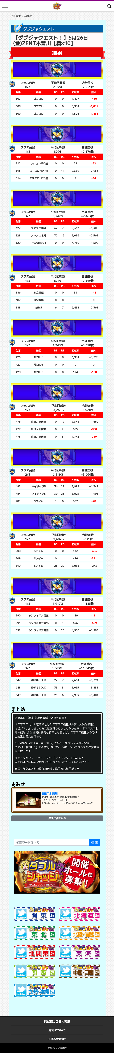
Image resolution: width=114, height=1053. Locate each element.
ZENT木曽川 (49, 793)
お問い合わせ (57, 1039)
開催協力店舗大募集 (57, 1021)
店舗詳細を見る (57, 818)
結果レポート (30, 15)
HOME (17, 15)
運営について (57, 1030)
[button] (109, 6)
